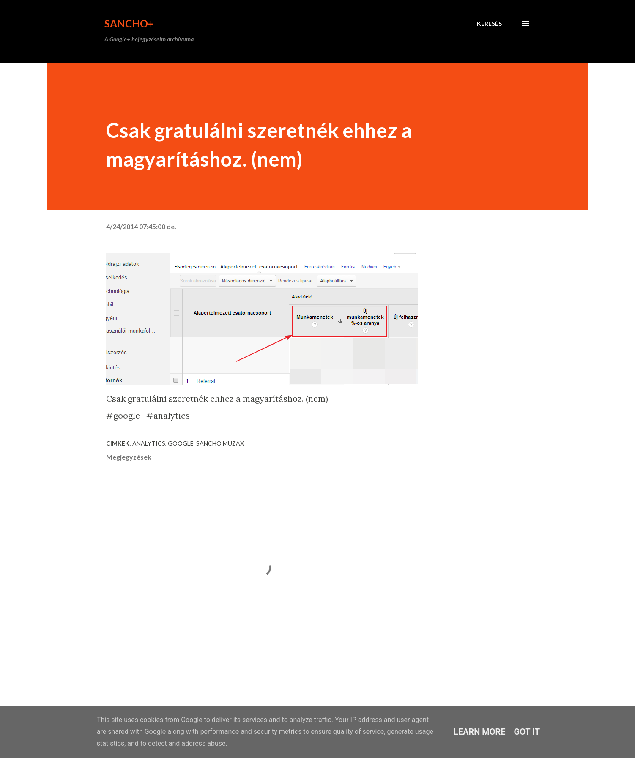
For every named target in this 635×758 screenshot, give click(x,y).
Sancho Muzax (220, 443)
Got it (527, 732)
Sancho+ (129, 23)
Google (181, 443)
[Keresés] (489, 24)
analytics (148, 443)
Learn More (480, 732)
